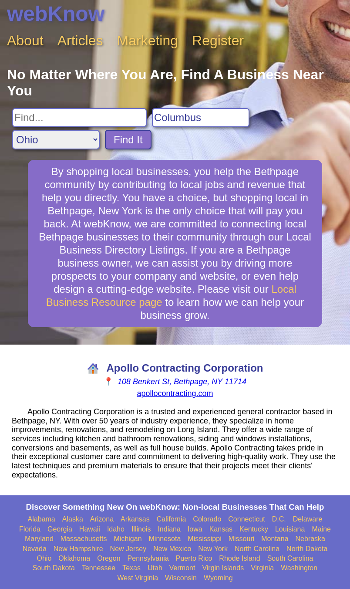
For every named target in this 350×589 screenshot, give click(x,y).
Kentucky (253, 529)
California (171, 519)
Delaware (308, 519)
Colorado (207, 519)
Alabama (41, 519)
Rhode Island (239, 558)
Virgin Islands (223, 568)
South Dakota (54, 568)
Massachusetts (84, 538)
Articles (80, 40)
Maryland (39, 538)
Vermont (182, 568)
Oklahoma (74, 558)
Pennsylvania (148, 558)
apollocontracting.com (175, 393)
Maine (321, 529)
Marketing (147, 40)
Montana (274, 538)
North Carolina (257, 548)
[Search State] (56, 139)
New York (213, 548)
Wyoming (218, 578)
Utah (155, 568)
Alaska (72, 519)
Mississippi (204, 538)
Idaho (116, 529)
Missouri (242, 538)
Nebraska (310, 538)
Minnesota (165, 538)
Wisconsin (181, 578)
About (25, 40)
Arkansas (135, 519)
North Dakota (306, 548)
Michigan (128, 538)
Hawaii (89, 529)
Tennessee (98, 568)
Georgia (59, 529)
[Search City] (200, 117)
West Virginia (137, 578)
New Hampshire (78, 548)
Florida (29, 529)
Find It (128, 140)
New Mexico (172, 548)
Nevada (35, 548)
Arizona (102, 519)
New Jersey (128, 548)
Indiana (169, 529)
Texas (131, 568)
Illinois (141, 529)
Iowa (195, 529)
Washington (299, 568)
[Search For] (79, 117)
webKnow (55, 13)
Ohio (44, 558)
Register (218, 40)
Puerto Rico (194, 558)
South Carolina (290, 558)
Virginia (262, 568)
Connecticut (246, 519)
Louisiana (290, 529)
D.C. (279, 519)
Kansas (220, 529)
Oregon (108, 558)
